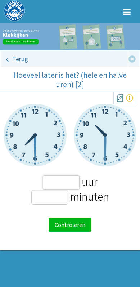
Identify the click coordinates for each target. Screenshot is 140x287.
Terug (20, 59)
